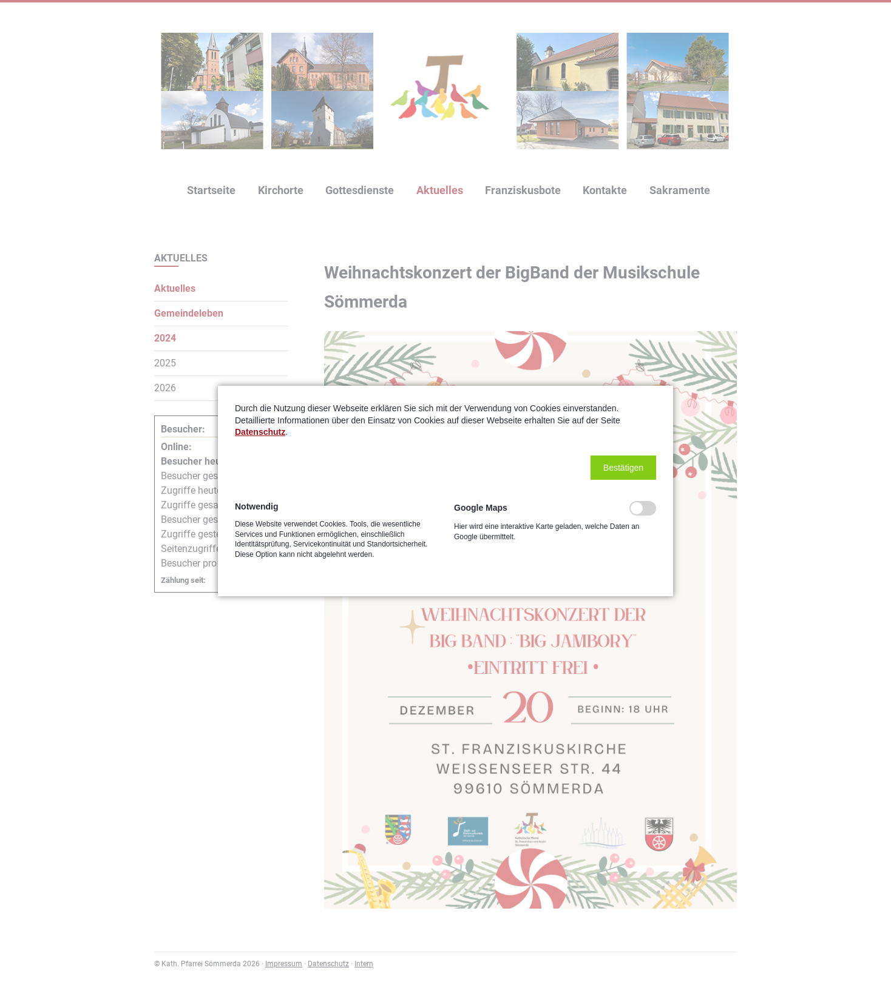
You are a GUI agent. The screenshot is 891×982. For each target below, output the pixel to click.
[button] (623, 468)
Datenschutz (260, 432)
